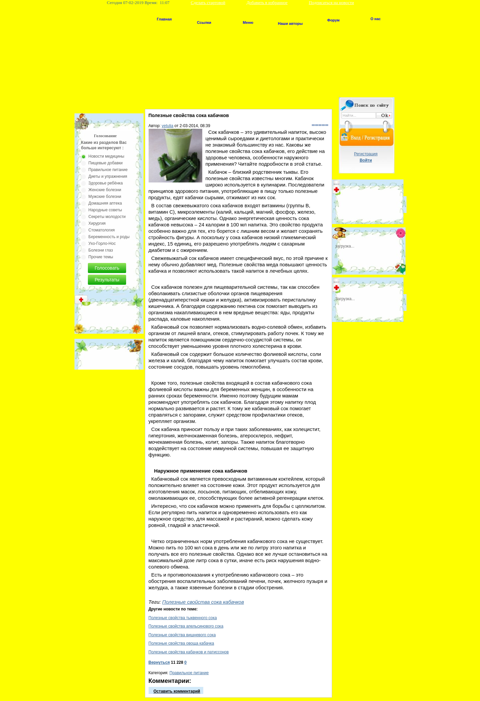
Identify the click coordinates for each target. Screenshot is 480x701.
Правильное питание (189, 672)
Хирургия (97, 223)
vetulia (167, 125)
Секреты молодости (107, 216)
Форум (333, 20)
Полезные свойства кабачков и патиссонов (189, 652)
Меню (248, 22)
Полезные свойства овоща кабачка (181, 643)
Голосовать (107, 268)
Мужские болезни (105, 196)
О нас (376, 19)
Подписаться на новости (331, 2)
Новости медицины (106, 156)
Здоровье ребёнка (106, 183)
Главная (164, 19)
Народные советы (105, 210)
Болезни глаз (101, 250)
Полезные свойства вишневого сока (182, 635)
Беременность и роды (109, 236)
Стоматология (102, 230)
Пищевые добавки (106, 163)
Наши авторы (290, 23)
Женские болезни (105, 189)
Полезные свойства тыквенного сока (183, 617)
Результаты (107, 279)
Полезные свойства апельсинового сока (186, 626)
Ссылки (204, 22)
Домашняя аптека (105, 203)
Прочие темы (101, 257)
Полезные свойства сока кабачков (203, 602)
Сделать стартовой (208, 2)
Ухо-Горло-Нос (102, 243)
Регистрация (365, 154)
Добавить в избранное (267, 2)
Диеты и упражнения (108, 176)
